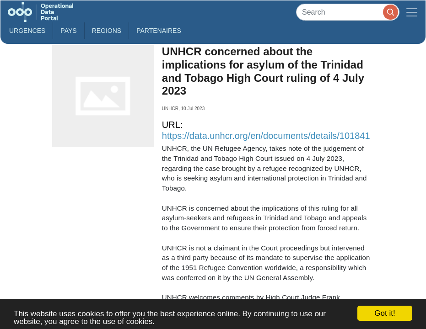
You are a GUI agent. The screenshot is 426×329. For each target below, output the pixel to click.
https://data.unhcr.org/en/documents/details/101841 (266, 136)
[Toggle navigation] (411, 12)
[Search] (347, 12)
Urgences (27, 30)
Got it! (384, 313)
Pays (68, 30)
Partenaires (158, 30)
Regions (107, 30)
